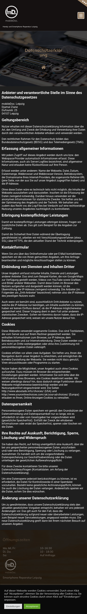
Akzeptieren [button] (32, 606)
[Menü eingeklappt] (81, 15)
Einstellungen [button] (13, 606)
